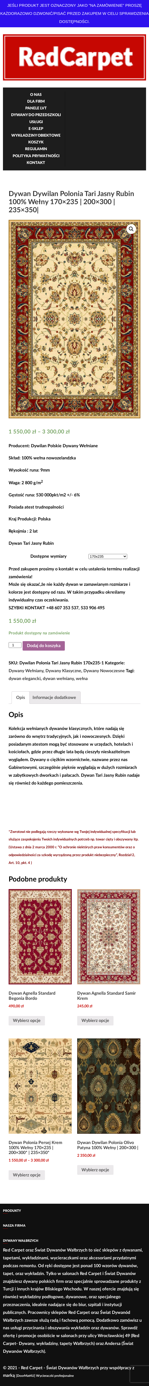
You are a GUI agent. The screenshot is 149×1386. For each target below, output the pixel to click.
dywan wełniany (58, 679)
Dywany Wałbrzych (20, 1240)
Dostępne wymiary (48, 556)
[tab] (21, 697)
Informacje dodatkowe (54, 697)
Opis (20, 697)
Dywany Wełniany (26, 671)
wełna (82, 679)
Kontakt (36, 163)
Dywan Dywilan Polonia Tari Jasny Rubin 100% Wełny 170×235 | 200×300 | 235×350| (71, 202)
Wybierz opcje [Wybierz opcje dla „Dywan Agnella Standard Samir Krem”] (95, 1020)
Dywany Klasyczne (63, 671)
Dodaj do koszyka (44, 646)
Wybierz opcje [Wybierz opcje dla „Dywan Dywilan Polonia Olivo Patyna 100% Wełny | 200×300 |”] (95, 1170)
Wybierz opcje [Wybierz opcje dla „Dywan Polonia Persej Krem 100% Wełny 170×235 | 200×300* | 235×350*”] (27, 1175)
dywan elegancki (25, 679)
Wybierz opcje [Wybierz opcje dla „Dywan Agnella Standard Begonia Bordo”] (27, 1020)
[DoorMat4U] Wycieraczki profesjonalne (45, 1375)
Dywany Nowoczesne (104, 671)
